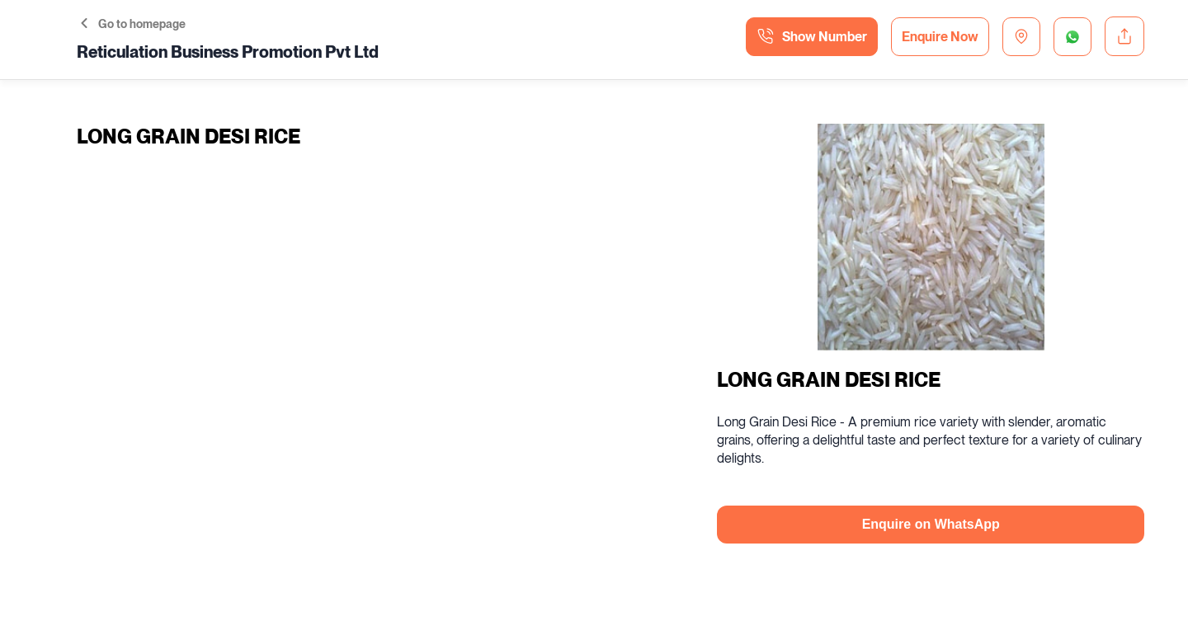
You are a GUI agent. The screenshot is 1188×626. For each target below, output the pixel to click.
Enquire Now (940, 37)
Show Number (812, 36)
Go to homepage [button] (133, 24)
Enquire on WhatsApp (931, 524)
